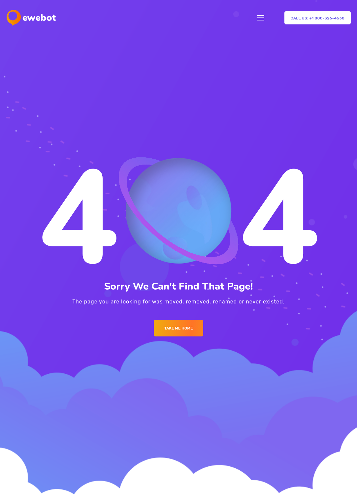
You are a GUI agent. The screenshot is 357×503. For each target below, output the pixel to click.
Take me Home (178, 328)
